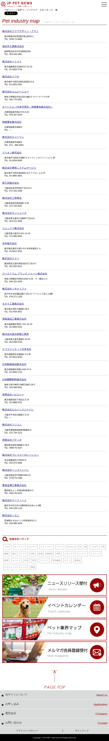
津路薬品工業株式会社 (14, 318)
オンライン (19, 546)
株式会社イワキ (10, 76)
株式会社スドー (10, 258)
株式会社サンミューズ (14, 213)
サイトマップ (82, 730)
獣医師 (49, 553)
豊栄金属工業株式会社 (14, 485)
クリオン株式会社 (12, 152)
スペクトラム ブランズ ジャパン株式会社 (24, 273)
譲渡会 (77, 560)
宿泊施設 (56, 560)
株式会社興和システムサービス (19, 167)
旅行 (14, 553)
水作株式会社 (9, 243)
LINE (32, 553)
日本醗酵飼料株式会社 (14, 379)
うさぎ (94, 546)
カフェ (67, 560)
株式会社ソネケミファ (14, 288)
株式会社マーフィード (14, 500)
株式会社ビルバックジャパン (18, 409)
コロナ (7, 546)
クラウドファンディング (15, 567)
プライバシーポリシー (27, 730)
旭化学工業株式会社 (13, 46)
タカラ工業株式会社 (13, 303)
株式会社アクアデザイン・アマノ (20, 31)
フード (60, 546)
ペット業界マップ (20, 10)
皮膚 (40, 553)
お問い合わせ (56, 723)
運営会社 (56, 714)
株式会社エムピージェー (15, 91)
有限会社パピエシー (13, 394)
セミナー (32, 546)
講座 (6, 560)
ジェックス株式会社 (13, 228)
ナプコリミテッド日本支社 (16, 349)
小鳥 (103, 546)
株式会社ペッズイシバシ (15, 470)
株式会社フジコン (12, 424)
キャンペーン (46, 546)
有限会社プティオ (12, 439)
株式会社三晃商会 (12, 198)
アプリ (23, 553)
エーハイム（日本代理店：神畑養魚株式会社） (27, 106)
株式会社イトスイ (12, 61)
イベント (83, 553)
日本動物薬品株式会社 (14, 364)
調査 (33, 567)
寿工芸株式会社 (10, 182)
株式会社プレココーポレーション (20, 455)
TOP (6, 10)
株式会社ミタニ (10, 515)
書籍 (6, 553)
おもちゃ (71, 546)
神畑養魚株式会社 (12, 122)
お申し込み (56, 704)
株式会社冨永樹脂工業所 (15, 334)
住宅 (26, 560)
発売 (58, 553)
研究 (34, 560)
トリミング (96, 553)
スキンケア (69, 553)
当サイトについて (56, 695)
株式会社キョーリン (13, 137)
